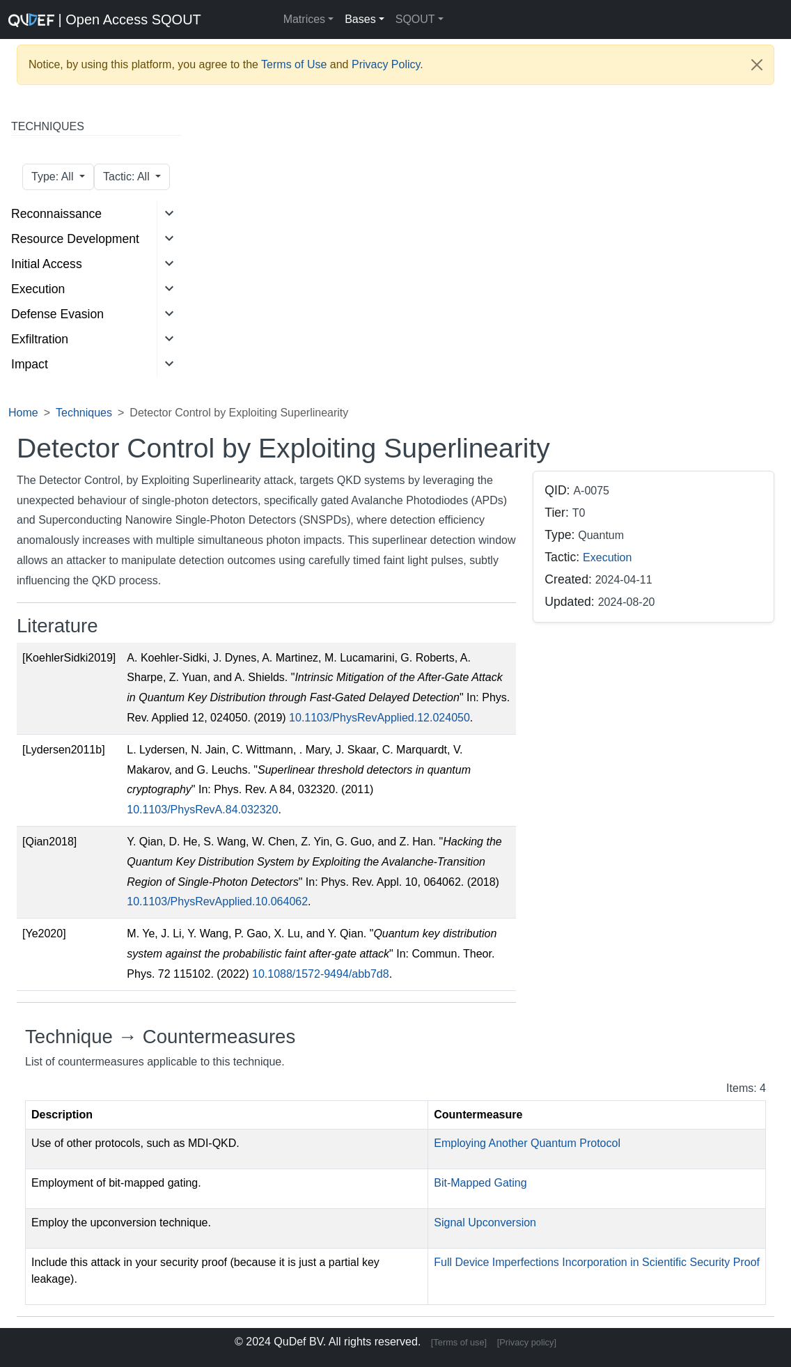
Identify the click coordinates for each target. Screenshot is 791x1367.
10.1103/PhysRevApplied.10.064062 (217, 901)
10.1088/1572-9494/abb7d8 (320, 974)
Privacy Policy (386, 64)
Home (23, 413)
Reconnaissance (56, 214)
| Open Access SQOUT (72, 19)
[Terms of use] (459, 1342)
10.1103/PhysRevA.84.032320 (202, 809)
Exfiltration (39, 339)
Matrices (304, 19)
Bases (360, 19)
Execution (38, 289)
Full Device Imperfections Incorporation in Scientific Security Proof (597, 1262)
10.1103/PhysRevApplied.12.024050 (379, 718)
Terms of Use (294, 64)
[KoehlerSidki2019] (69, 658)
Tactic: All (127, 176)
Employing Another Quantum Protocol (527, 1143)
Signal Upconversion (485, 1222)
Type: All (54, 176)
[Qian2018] (49, 841)
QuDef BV (298, 1342)
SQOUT (415, 19)
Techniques (84, 413)
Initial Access (46, 264)
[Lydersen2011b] (63, 750)
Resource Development (75, 239)
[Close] (757, 64)
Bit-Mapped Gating (480, 1183)
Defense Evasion (57, 314)
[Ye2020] (44, 933)
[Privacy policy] (526, 1342)
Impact (29, 364)
